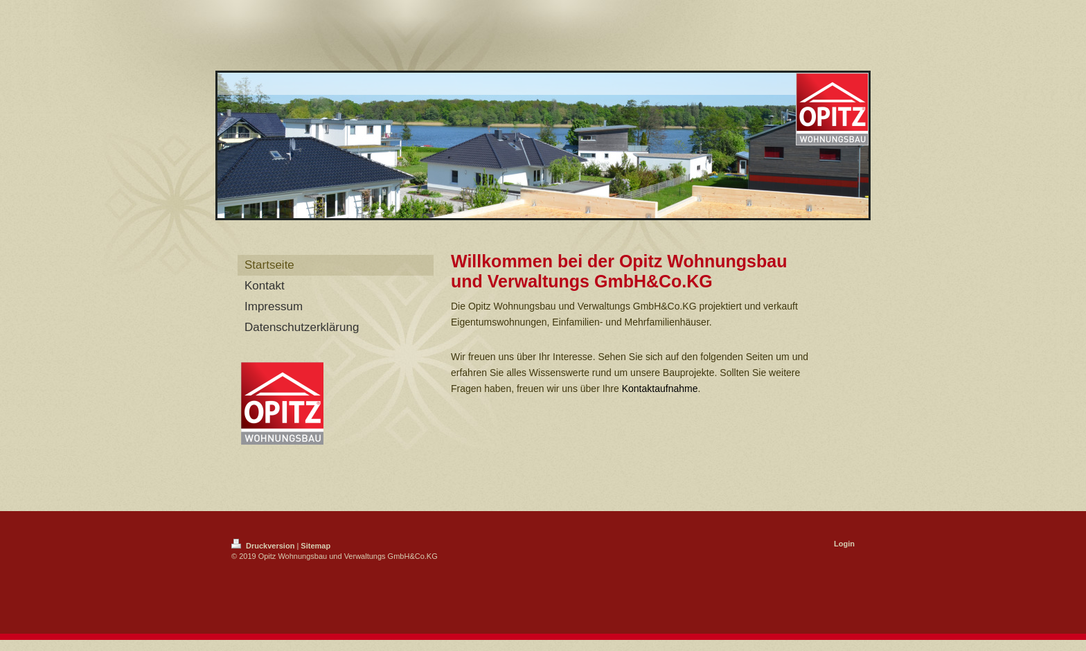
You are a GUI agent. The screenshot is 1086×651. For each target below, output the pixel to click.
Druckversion (263, 546)
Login (844, 543)
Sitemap (315, 546)
